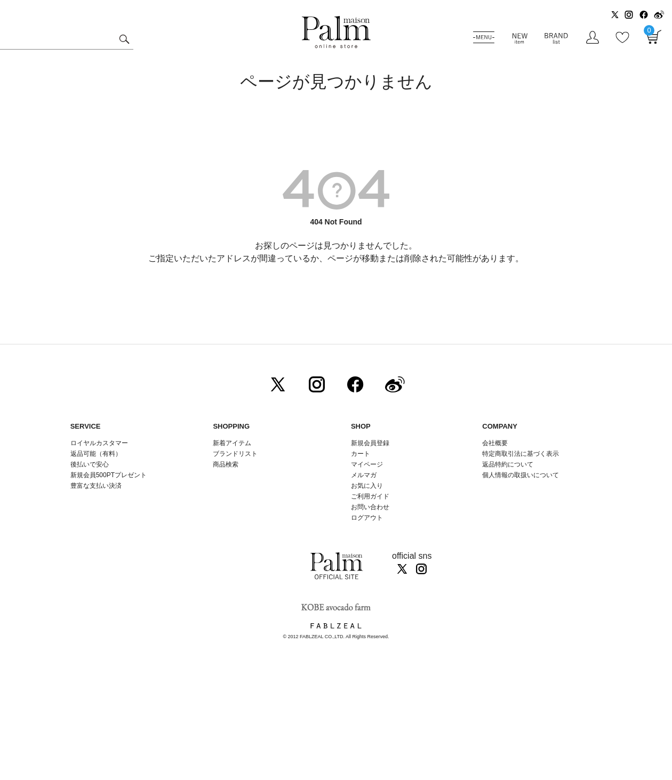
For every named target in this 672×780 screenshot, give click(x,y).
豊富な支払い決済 (96, 485)
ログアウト (367, 517)
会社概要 (495, 443)
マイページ (367, 464)
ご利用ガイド (370, 496)
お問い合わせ (370, 507)
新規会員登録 (370, 443)
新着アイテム (232, 443)
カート (360, 453)
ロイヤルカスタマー (99, 443)
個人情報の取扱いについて (520, 475)
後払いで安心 (89, 464)
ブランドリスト (235, 453)
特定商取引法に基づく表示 (520, 453)
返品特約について (507, 464)
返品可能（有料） (96, 453)
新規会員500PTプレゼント (108, 475)
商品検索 (225, 464)
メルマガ (364, 475)
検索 (124, 40)
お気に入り (367, 485)
